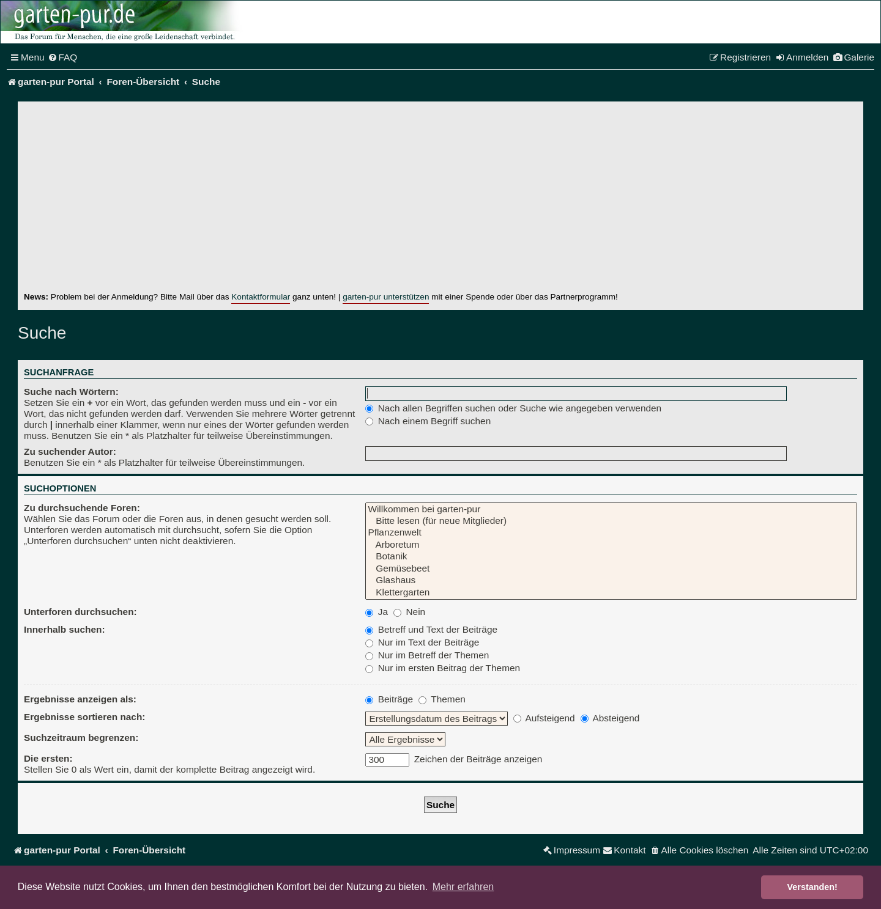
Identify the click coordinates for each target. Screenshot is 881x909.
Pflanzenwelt (611, 533)
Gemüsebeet (611, 569)
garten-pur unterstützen (386, 296)
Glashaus (611, 580)
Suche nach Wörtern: (71, 391)
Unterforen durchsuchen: (80, 611)
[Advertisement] (440, 199)
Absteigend (610, 718)
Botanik (611, 556)
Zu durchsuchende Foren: (82, 507)
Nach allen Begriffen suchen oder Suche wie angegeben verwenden (513, 408)
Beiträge (389, 699)
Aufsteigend (544, 718)
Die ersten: (48, 758)
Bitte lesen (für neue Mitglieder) (611, 521)
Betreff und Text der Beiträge (431, 629)
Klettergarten (611, 592)
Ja (376, 611)
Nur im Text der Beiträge (422, 642)
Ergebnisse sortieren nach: (84, 717)
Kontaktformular (260, 296)
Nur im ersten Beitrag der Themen (442, 668)
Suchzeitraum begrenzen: (81, 737)
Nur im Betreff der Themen (427, 655)
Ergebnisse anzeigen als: (80, 699)
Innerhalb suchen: (64, 629)
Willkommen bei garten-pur (611, 509)
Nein (409, 611)
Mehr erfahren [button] (463, 886)
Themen (441, 699)
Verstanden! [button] (812, 887)
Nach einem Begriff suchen (428, 421)
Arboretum (611, 545)
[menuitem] (63, 57)
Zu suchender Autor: (70, 451)
